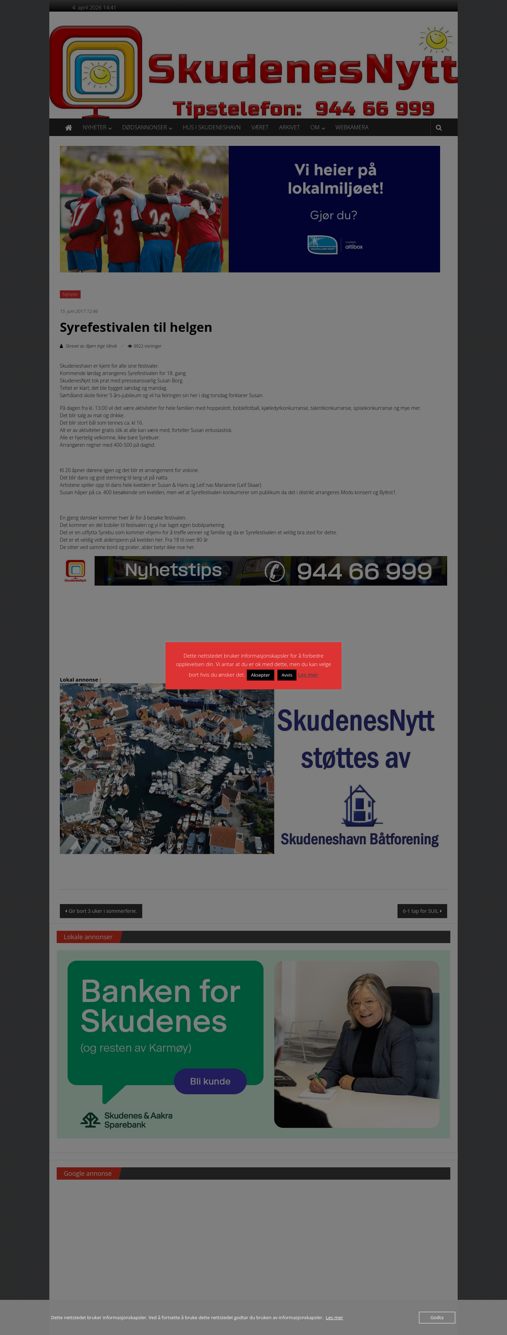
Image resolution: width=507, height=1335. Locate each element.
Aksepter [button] (260, 675)
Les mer (308, 674)
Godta (437, 1317)
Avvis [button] (287, 675)
